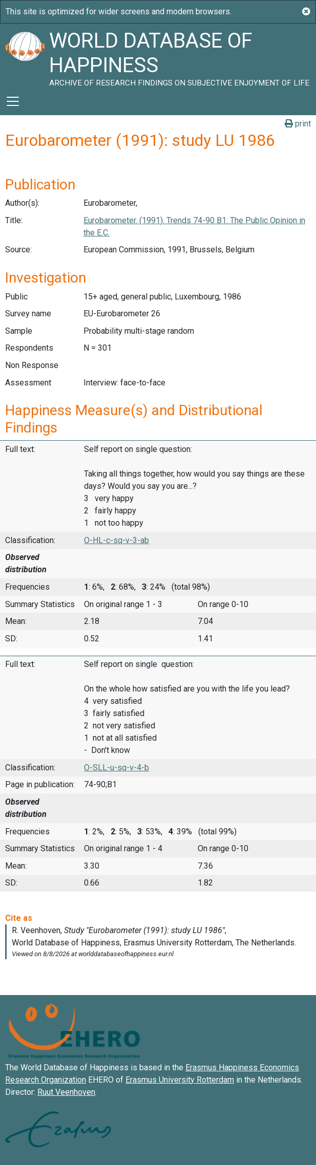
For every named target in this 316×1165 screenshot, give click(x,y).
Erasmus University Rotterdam (179, 1080)
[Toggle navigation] (12, 101)
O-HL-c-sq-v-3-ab (116, 540)
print (298, 123)
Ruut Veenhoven (66, 1092)
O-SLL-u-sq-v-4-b (116, 767)
